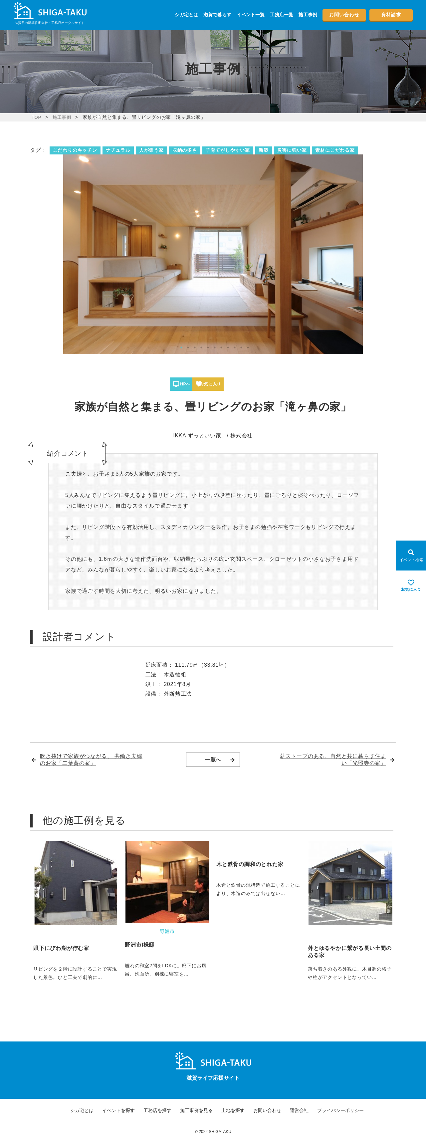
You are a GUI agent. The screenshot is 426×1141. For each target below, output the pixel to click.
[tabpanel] (213, 254)
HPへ (192, 384)
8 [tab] (228, 347)
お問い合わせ (344, 14)
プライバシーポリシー (340, 1110)
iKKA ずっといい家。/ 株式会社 (213, 435)
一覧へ (213, 760)
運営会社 (299, 1110)
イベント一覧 (251, 14)
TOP (37, 117)
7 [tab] (221, 347)
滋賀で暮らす (217, 14)
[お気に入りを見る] (411, 585)
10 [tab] (241, 347)
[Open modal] (411, 555)
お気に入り (237, 384)
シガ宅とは (186, 14)
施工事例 (308, 14)
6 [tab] (214, 347)
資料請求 (391, 14)
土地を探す (233, 1110)
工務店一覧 (281, 14)
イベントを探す (118, 1110)
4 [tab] (201, 347)
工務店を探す (157, 1110)
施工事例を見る (196, 1110)
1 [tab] (181, 347)
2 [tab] (188, 347)
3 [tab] (194, 347)
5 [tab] (208, 347)
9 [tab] (234, 347)
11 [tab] (248, 347)
